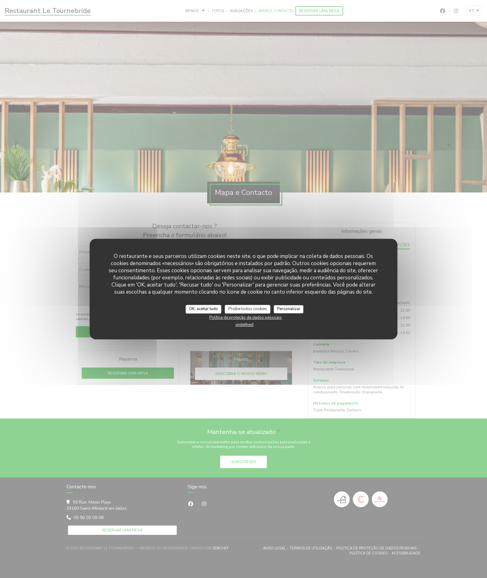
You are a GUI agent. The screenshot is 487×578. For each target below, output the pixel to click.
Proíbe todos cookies (247, 309)
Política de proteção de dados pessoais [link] (245, 317)
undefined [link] (244, 324)
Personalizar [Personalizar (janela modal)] (288, 309)
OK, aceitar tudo (203, 309)
